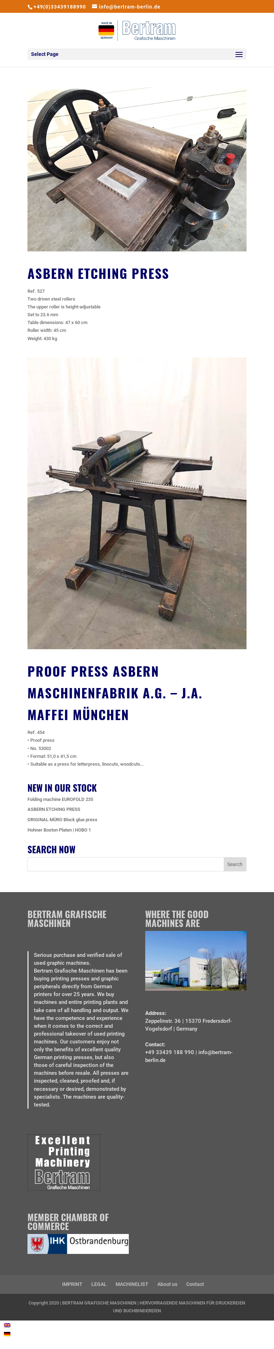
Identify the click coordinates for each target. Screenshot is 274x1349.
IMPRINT (72, 1284)
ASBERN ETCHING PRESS (98, 273)
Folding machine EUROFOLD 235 (60, 799)
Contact (195, 1284)
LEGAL (99, 1284)
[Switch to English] (7, 1325)
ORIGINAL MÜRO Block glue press (62, 819)
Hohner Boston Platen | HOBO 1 (59, 830)
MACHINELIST (132, 1284)
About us (167, 1284)
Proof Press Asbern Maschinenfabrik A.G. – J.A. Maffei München (115, 692)
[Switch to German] (7, 1333)
